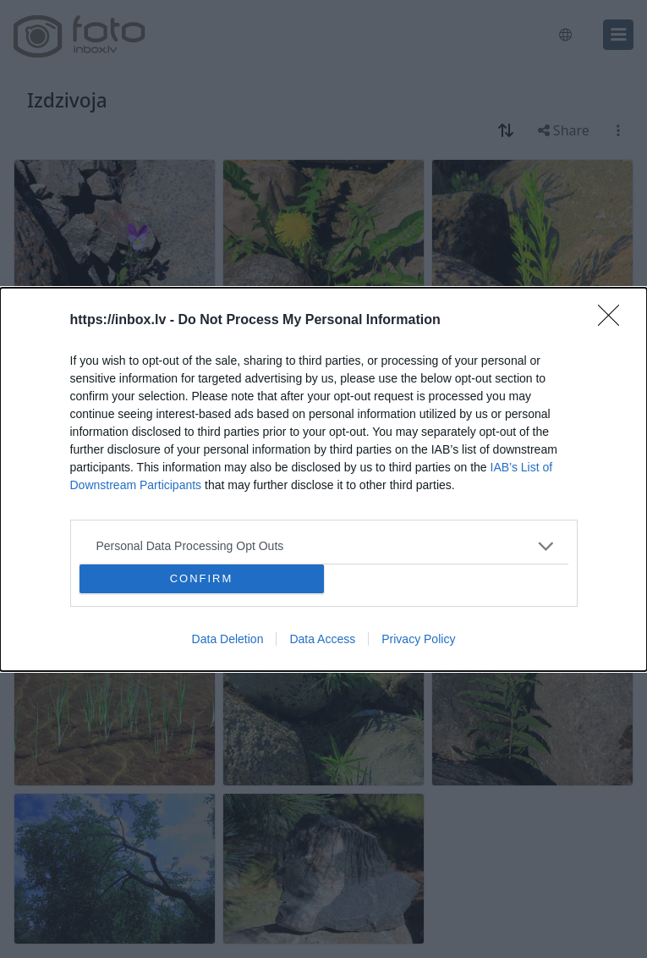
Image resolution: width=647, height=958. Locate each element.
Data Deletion (228, 639)
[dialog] (323, 478)
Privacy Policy (418, 639)
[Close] (614, 320)
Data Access (322, 639)
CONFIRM (201, 577)
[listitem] (323, 545)
